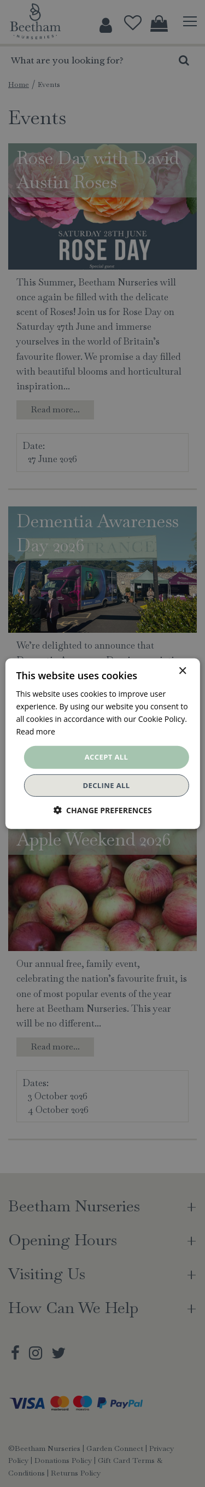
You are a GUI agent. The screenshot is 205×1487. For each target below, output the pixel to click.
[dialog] (102, 743)
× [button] (182, 671)
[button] (102, 810)
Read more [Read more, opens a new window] (35, 731)
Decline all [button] (106, 785)
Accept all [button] (106, 757)
